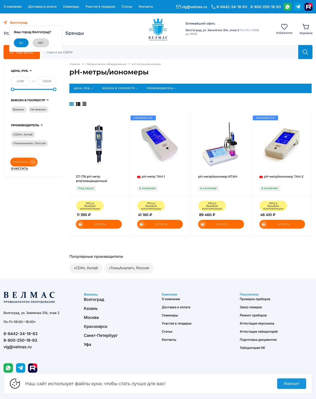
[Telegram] (298, 7)
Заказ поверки (251, 307)
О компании (13, 6)
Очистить (19, 168)
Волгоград (94, 299)
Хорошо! (291, 383)
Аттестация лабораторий (259, 331)
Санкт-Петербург (101, 335)
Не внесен (38, 109)
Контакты (146, 6)
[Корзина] (306, 29)
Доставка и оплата (42, 6)
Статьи (127, 6)
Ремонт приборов (253, 315)
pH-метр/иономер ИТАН (217, 177)
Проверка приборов (255, 299)
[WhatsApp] (287, 7)
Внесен (18, 109)
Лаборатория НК (252, 348)
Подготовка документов (258, 339)
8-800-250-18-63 (265, 7)
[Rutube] (308, 7)
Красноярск (96, 326)
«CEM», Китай (86, 268)
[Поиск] (172, 52)
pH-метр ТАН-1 (153, 177)
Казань (91, 308)
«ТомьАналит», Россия (129, 268)
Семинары (71, 6)
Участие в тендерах (100, 6)
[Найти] (305, 52)
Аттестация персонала (257, 323)
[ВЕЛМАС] (158, 29)
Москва (91, 317)
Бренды (74, 33)
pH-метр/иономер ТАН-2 (283, 177)
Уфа (87, 344)
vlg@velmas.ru (194, 7)
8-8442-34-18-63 (232, 7)
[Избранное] (284, 29)
